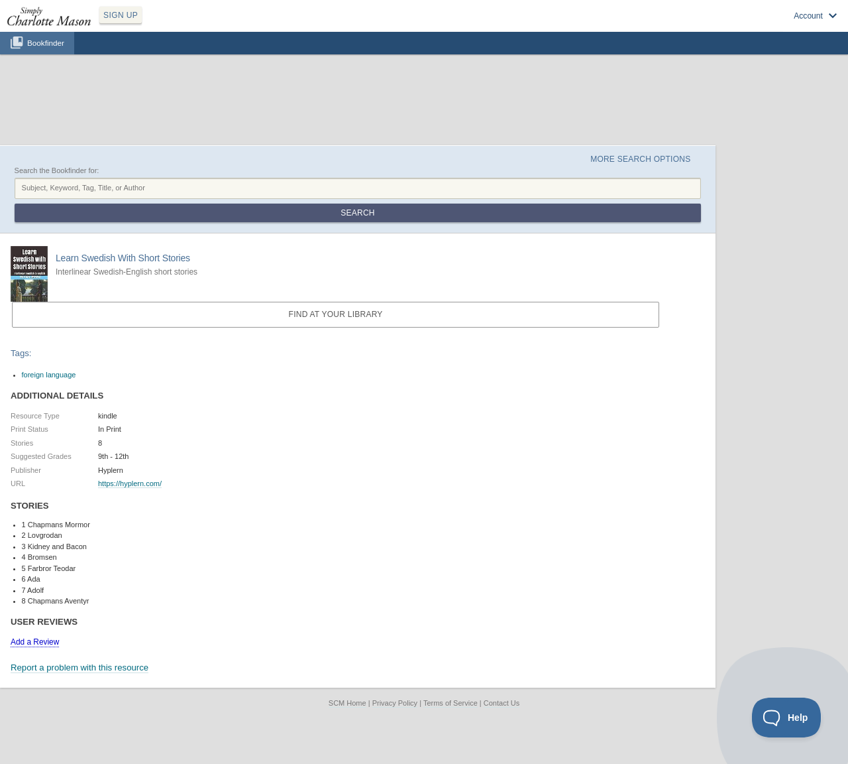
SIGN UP (120, 15)
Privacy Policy (394, 703)
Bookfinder (45, 42)
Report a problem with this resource (79, 667)
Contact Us (501, 703)
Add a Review (35, 642)
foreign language (49, 375)
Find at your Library (336, 314)
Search (357, 213)
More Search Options (640, 159)
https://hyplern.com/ (130, 483)
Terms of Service (450, 703)
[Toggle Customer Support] (787, 717)
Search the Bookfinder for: (57, 170)
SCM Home (347, 703)
